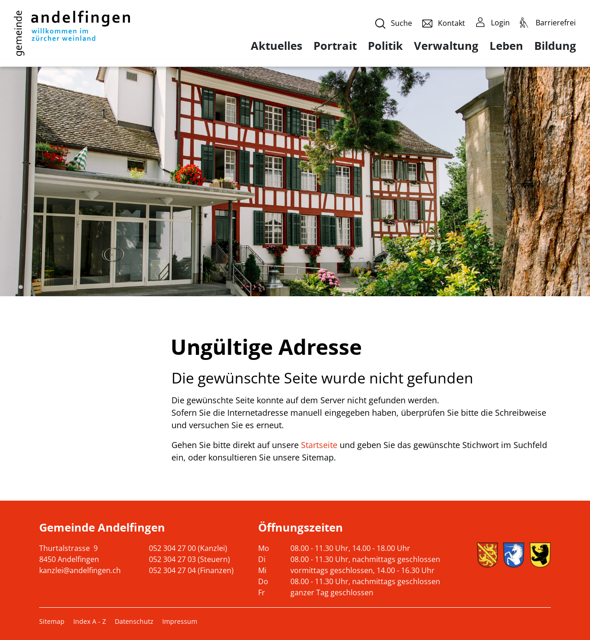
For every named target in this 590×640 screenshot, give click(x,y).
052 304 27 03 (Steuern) (189, 559)
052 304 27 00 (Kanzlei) (188, 548)
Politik (385, 46)
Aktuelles (276, 46)
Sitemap (52, 621)
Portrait (335, 46)
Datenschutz (134, 621)
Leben (506, 46)
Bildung (555, 46)
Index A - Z (89, 621)
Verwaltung (446, 46)
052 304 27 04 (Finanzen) (191, 570)
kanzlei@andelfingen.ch (80, 570)
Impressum (179, 621)
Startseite (319, 444)
